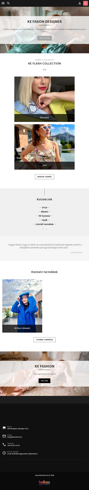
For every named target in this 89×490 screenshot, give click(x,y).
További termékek (44, 340)
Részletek (44, 38)
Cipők (44, 220)
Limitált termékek (45, 224)
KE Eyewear (44, 216)
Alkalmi (44, 211)
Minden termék (44, 177)
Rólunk (44, 381)
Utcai (44, 207)
